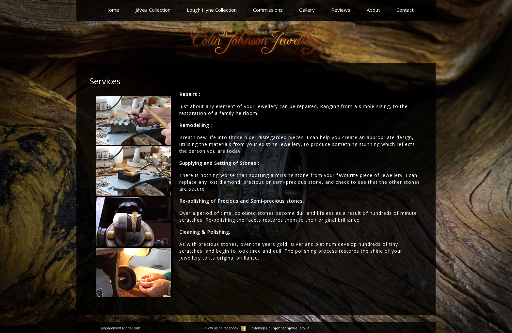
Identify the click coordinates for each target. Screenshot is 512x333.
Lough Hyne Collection (212, 10)
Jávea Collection (153, 10)
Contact (405, 10)
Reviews (340, 10)
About (373, 10)
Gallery (307, 10)
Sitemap (258, 328)
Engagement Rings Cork (120, 328)
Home (112, 10)
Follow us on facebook (224, 328)
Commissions (268, 10)
